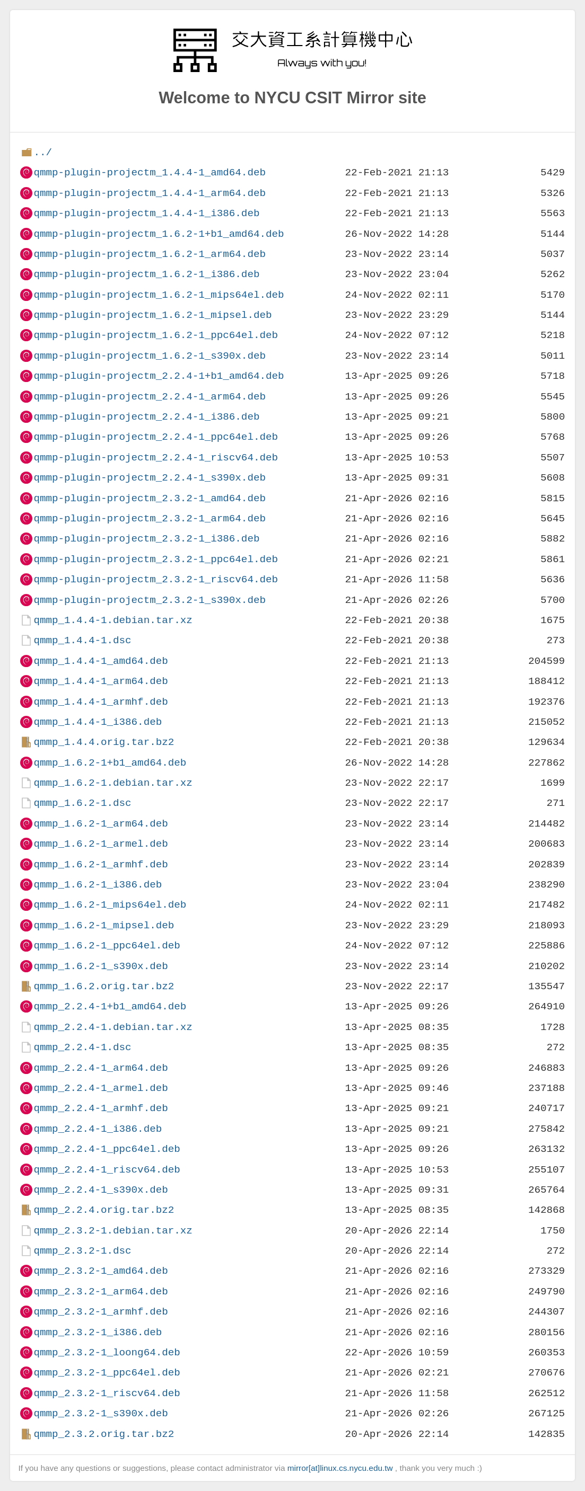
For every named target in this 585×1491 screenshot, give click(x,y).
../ (42, 152)
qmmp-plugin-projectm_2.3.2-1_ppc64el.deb (155, 559)
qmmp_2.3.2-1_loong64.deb (106, 1352)
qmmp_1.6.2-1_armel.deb (100, 844)
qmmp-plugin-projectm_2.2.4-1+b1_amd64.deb (158, 376)
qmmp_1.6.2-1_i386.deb (97, 884)
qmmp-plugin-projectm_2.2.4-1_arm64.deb (149, 396)
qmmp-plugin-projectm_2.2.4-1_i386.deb (146, 417)
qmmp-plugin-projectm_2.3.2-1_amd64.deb (149, 498)
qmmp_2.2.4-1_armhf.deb (100, 1108)
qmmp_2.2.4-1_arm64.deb (100, 1068)
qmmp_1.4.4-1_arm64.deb (100, 681)
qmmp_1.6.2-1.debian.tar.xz (112, 783)
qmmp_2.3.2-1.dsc (82, 1251)
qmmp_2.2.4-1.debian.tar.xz (112, 1027)
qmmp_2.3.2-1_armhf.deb (100, 1311)
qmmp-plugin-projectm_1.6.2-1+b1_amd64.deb (158, 234)
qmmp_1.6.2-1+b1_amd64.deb (109, 763)
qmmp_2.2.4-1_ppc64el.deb (106, 1149)
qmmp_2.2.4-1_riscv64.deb (106, 1169)
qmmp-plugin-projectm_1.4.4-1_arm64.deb (149, 193)
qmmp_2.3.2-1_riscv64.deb (106, 1393)
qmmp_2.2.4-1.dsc (82, 1047)
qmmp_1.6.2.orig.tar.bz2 (103, 986)
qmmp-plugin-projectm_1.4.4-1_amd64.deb (149, 172)
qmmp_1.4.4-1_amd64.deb (100, 661)
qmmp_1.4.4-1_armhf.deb (100, 702)
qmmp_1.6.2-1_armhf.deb (100, 864)
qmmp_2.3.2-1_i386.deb (97, 1332)
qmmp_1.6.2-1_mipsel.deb (103, 925)
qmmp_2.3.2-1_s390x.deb (100, 1413)
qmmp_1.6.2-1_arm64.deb (100, 823)
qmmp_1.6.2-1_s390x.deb (100, 966)
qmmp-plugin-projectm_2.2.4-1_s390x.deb (149, 478)
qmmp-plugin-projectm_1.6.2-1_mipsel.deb (152, 315)
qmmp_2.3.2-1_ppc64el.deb (106, 1372)
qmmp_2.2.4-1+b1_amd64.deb (109, 1006)
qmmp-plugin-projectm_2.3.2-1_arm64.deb (149, 518)
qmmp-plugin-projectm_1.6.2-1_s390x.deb (149, 356)
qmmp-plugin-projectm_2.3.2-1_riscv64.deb (155, 579)
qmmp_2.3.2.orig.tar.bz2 (103, 1434)
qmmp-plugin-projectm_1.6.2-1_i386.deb (146, 274)
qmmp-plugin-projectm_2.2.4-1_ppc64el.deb (155, 437)
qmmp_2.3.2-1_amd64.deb (100, 1271)
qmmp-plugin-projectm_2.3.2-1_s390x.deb (149, 600)
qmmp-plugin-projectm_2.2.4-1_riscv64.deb (155, 457)
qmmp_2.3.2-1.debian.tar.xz (112, 1230)
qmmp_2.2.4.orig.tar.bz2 (103, 1210)
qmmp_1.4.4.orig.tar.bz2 (103, 742)
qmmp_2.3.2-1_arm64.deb (100, 1291)
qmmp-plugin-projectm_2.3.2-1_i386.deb (146, 538)
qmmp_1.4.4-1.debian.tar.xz (112, 620)
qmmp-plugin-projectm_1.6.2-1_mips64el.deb (158, 295)
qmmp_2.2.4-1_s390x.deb (100, 1190)
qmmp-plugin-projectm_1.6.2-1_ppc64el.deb (155, 335)
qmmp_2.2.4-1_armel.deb (100, 1088)
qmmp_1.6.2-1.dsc (82, 803)
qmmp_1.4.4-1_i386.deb (97, 722)
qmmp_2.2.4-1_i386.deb (97, 1129)
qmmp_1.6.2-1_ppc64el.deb (106, 945)
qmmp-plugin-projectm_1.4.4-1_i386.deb (146, 213)
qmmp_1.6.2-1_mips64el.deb (109, 905)
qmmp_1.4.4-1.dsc (82, 640)
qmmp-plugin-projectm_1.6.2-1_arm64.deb (149, 254)
